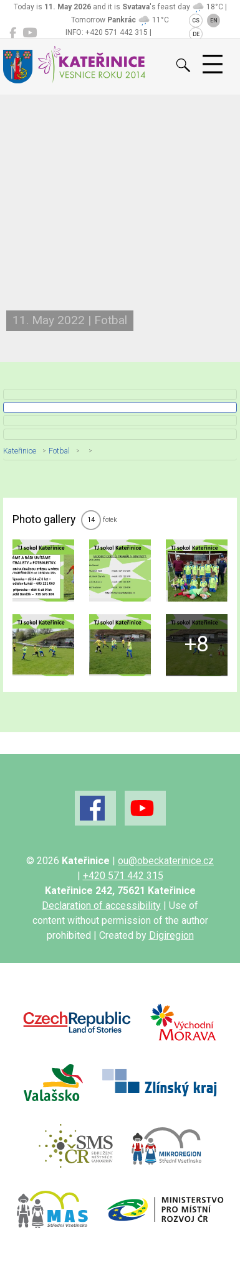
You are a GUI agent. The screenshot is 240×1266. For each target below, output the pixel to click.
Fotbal (59, 450)
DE (196, 34)
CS (195, 20)
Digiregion (171, 935)
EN (214, 20)
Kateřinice (19, 450)
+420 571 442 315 (123, 876)
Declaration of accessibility (101, 905)
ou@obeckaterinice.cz (166, 861)
